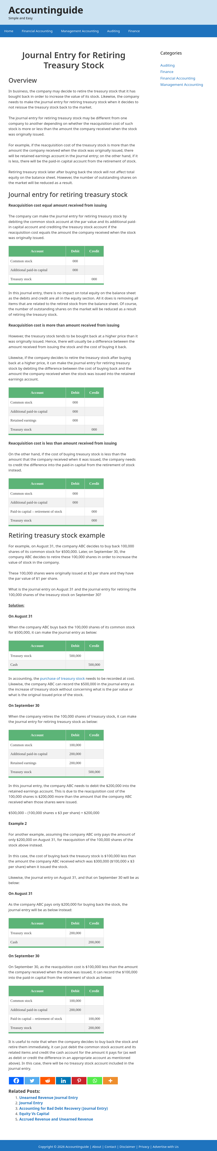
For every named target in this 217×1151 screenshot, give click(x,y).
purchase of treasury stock (62, 678)
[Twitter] (32, 1080)
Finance (134, 31)
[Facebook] (16, 1080)
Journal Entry (31, 1102)
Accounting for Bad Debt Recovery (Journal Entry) (63, 1108)
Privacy (144, 1146)
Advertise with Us (165, 1146)
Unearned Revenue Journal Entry (48, 1097)
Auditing (113, 31)
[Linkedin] (63, 1080)
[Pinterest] (79, 1080)
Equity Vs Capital (34, 1113)
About (96, 1146)
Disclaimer (127, 1146)
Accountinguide (45, 9)
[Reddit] (47, 1080)
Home (8, 31)
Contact (111, 1146)
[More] (110, 1080)
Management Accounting (80, 31)
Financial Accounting (37, 31)
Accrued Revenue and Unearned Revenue (56, 1119)
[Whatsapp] (94, 1080)
